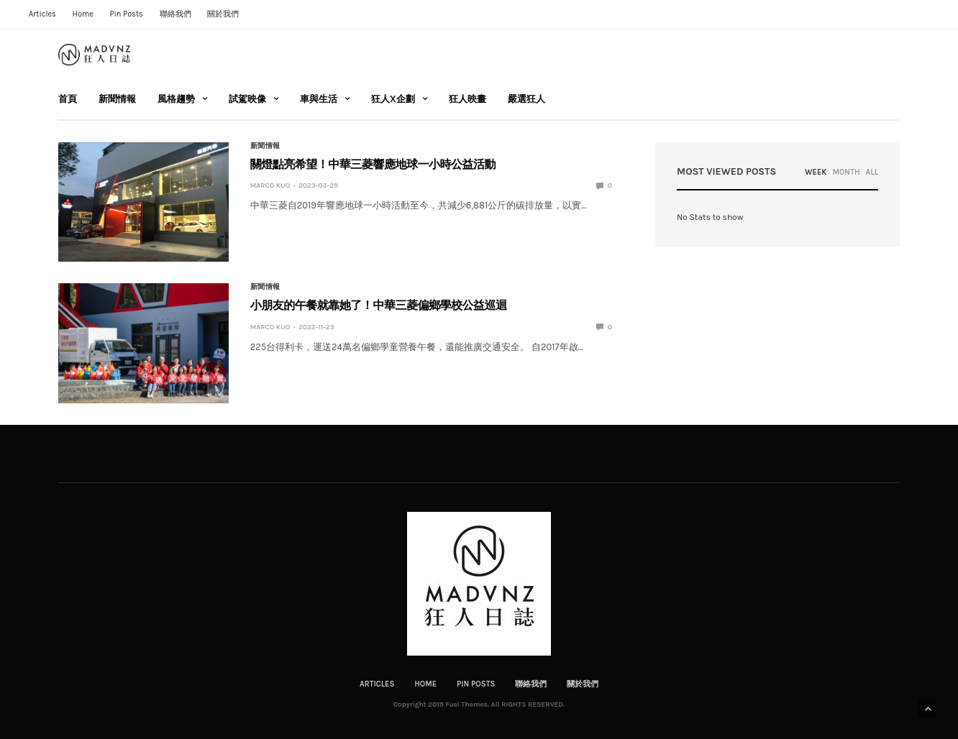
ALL (872, 172)
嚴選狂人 (526, 98)
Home (83, 14)
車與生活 (318, 98)
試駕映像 (247, 98)
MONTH (845, 172)
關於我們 (223, 14)
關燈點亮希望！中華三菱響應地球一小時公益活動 (373, 164)
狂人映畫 (467, 98)
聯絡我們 (175, 14)
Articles (42, 14)
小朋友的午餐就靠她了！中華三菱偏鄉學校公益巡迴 (378, 305)
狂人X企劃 (393, 98)
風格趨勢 (176, 98)
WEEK (815, 172)
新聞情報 (117, 98)
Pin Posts (125, 14)
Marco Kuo (270, 185)
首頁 (67, 98)
